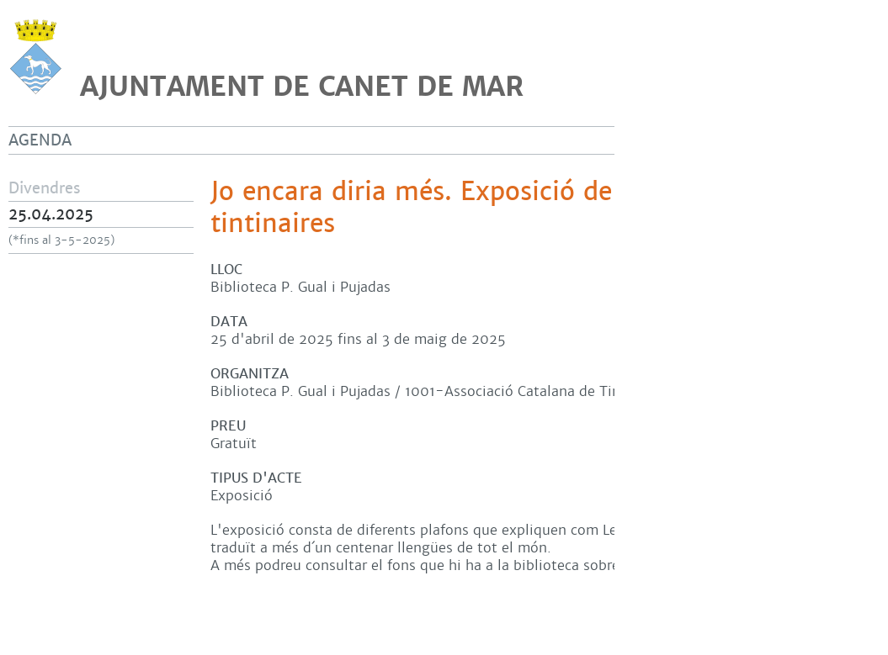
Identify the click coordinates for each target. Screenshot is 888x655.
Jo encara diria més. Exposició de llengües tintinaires (465, 208)
